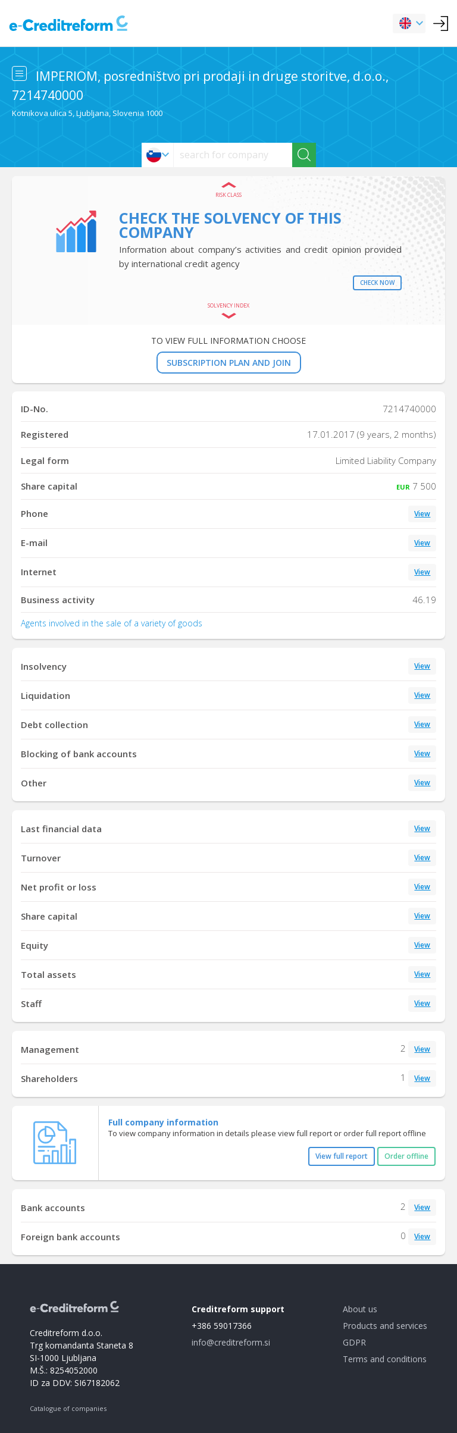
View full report (341, 1156)
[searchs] (233, 155)
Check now (377, 282)
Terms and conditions (385, 1359)
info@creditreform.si (231, 1342)
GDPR (354, 1342)
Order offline (406, 1156)
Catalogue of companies (68, 1408)
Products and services (385, 1325)
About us (360, 1309)
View (422, 514)
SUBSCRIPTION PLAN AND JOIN (229, 362)
